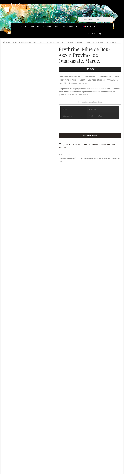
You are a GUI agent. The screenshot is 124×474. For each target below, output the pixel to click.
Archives (42, 460)
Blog (78, 26)
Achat (57, 26)
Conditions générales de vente (63, 460)
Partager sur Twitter (18, 412)
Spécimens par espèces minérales (24, 42)
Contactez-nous (58, 464)
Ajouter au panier (90, 135)
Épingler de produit (76, 412)
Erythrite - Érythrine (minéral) (48, 42)
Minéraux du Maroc (96, 158)
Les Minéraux (22, 3)
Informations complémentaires (90, 102)
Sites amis (43, 464)
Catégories (34, 26)
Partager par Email (106, 412)
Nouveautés (47, 26)
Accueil (24, 26)
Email (56, 439)
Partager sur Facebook (47, 412)
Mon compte (68, 26)
